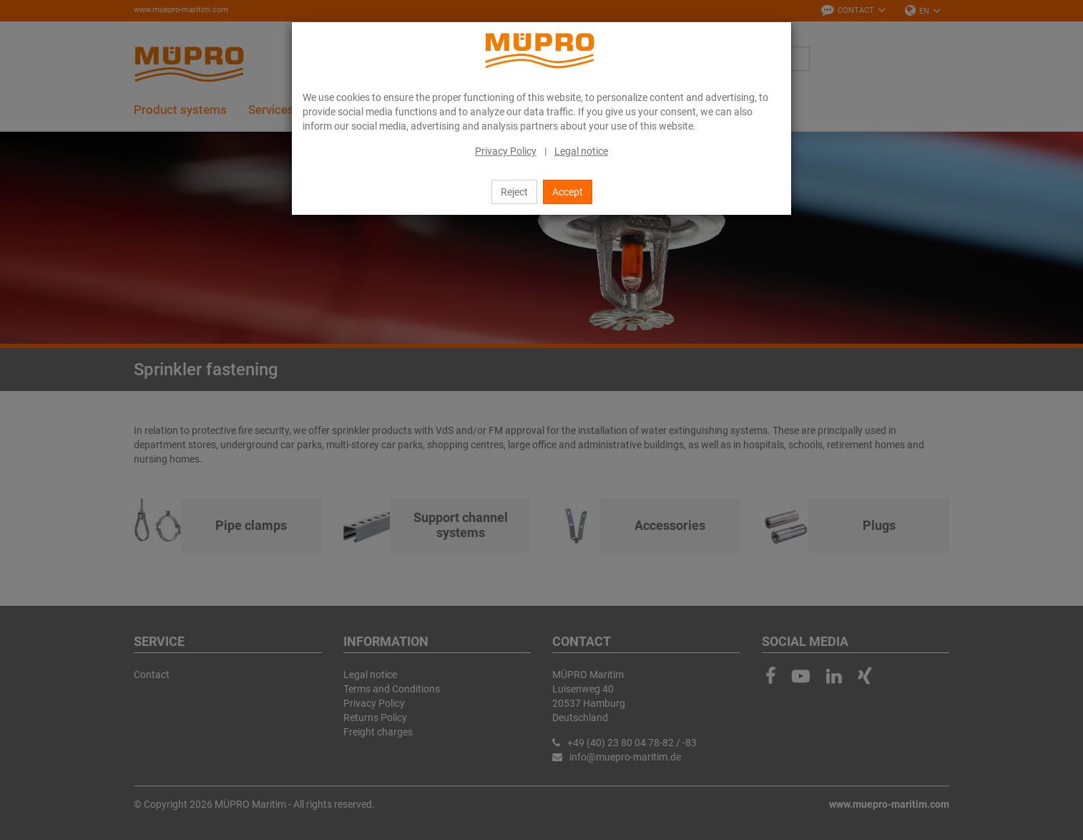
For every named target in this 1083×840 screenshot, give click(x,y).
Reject (514, 192)
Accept (567, 192)
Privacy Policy (505, 151)
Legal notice (581, 151)
